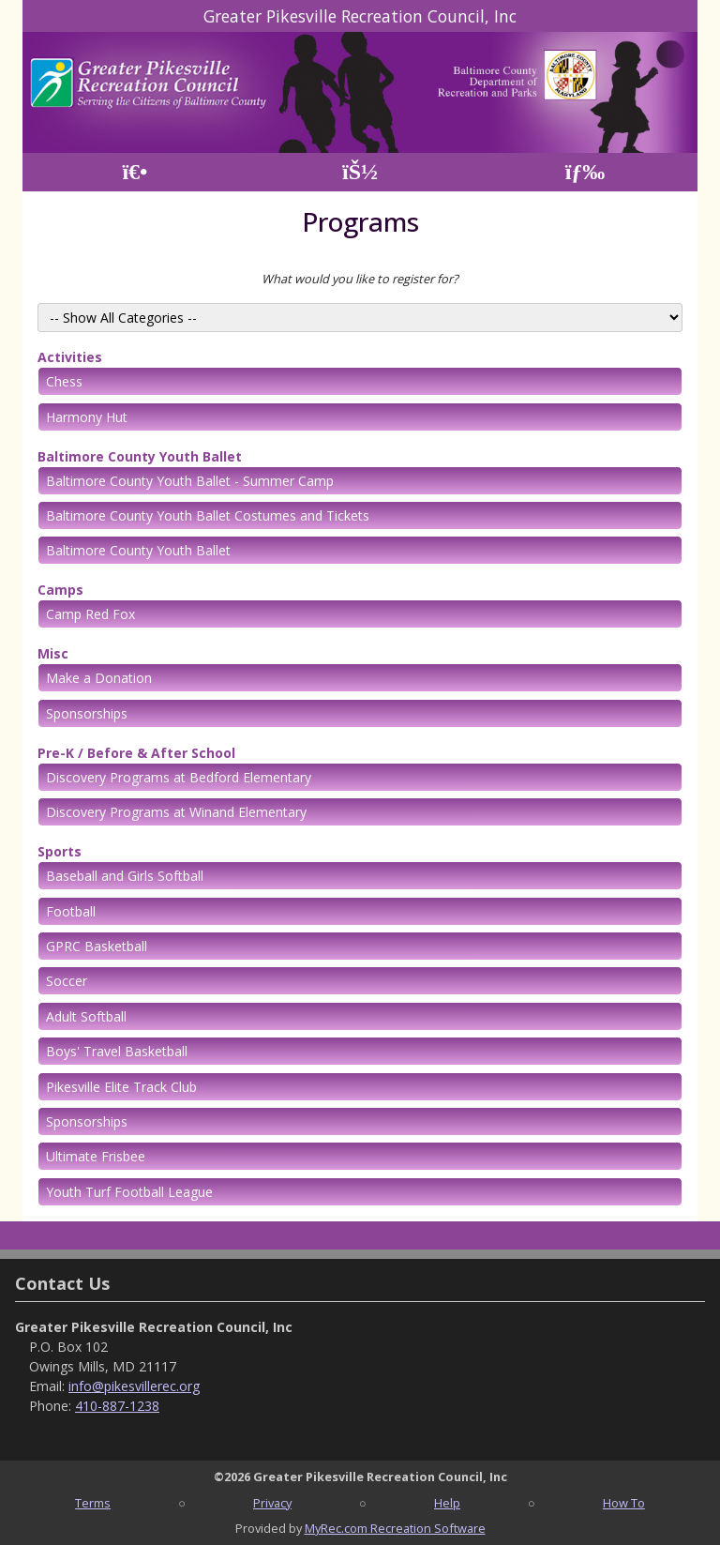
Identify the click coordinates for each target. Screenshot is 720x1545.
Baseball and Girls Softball (124, 876)
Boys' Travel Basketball (117, 1051)
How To (624, 1502)
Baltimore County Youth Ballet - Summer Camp (190, 481)
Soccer (66, 981)
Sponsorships (87, 713)
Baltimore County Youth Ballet (140, 456)
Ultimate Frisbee (95, 1156)
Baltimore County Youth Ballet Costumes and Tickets (207, 515)
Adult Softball (86, 1016)
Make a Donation (99, 678)
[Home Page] (134, 172)
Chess (64, 381)
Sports (60, 851)
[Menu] (585, 172)
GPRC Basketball (96, 946)
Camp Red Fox (90, 614)
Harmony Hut (87, 417)
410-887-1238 (117, 1406)
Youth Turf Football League (129, 1192)
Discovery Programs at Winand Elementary (176, 812)
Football (71, 911)
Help (447, 1502)
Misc (53, 653)
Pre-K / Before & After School (136, 753)
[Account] (360, 172)
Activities (70, 357)
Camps (60, 589)
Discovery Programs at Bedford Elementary (178, 777)
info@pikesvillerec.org (134, 1386)
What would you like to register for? (360, 278)
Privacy (272, 1502)
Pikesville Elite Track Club (121, 1087)
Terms (93, 1502)
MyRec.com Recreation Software (395, 1528)
